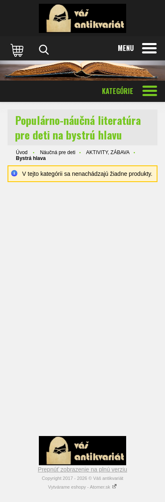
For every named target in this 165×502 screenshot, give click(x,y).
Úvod (22, 152)
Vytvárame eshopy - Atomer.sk (82, 486)
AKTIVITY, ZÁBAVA (107, 152)
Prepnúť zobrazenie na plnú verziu (82, 469)
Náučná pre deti (58, 152)
